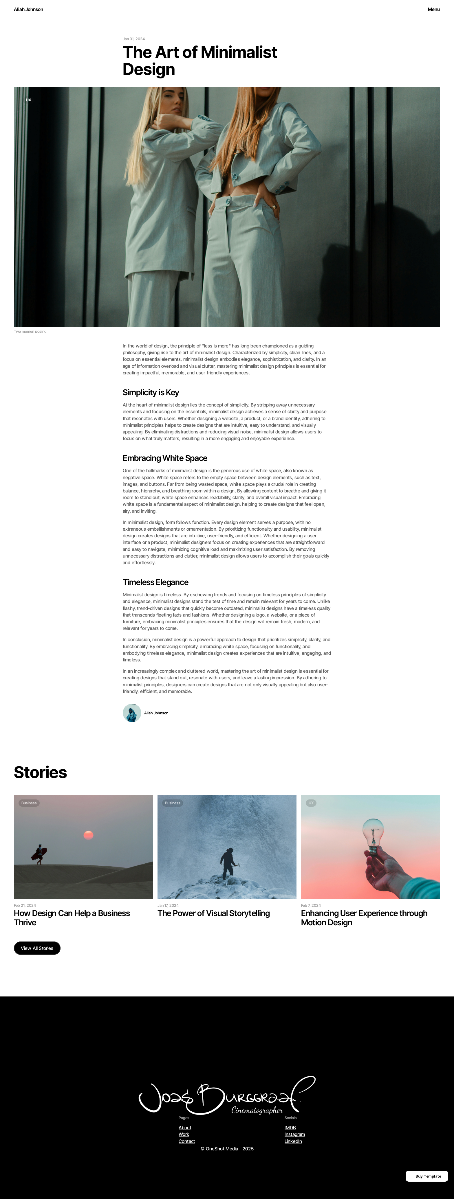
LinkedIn (293, 1141)
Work (184, 1134)
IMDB (290, 1127)
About (185, 1127)
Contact (187, 1141)
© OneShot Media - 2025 (227, 1149)
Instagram (295, 1134)
